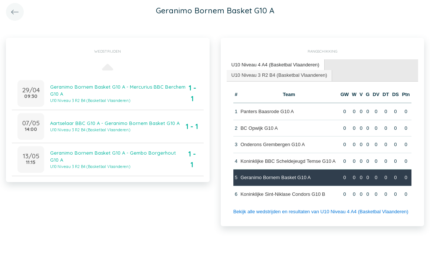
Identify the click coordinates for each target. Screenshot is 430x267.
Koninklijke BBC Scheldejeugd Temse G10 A (287, 161)
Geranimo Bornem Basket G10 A (275, 177)
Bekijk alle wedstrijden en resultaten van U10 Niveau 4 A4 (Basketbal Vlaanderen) (320, 211)
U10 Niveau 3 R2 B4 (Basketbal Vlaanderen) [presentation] (279, 75)
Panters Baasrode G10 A (267, 111)
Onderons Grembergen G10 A (272, 144)
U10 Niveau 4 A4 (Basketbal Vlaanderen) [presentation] (275, 64)
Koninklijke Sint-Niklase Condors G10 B (282, 194)
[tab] (276, 65)
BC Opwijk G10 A (259, 128)
